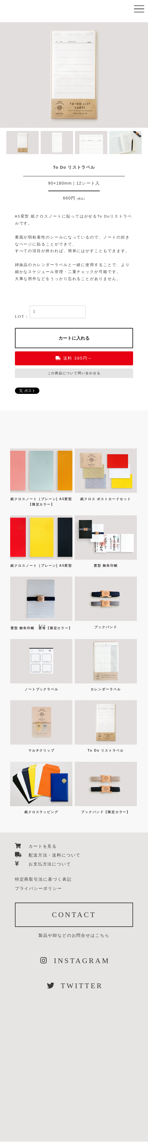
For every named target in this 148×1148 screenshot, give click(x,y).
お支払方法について (43, 864)
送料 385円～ (74, 358)
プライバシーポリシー (38, 888)
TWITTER (74, 986)
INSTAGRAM (74, 960)
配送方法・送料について (48, 855)
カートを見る (36, 846)
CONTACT (74, 914)
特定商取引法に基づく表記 (43, 879)
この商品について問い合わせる (74, 373)
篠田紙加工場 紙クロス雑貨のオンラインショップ (60, 31)
